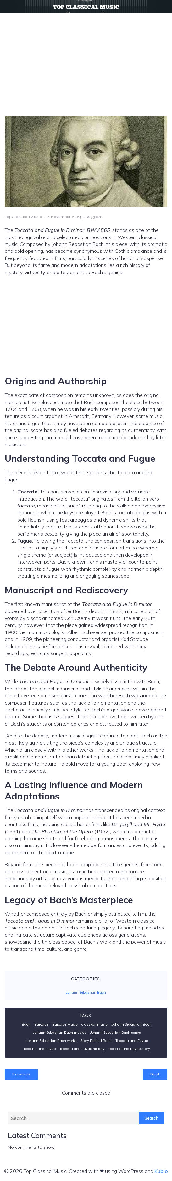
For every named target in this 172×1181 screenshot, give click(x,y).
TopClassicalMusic (23, 217)
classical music (94, 1024)
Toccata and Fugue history (81, 1049)
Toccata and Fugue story (129, 1049)
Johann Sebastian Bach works (51, 1040)
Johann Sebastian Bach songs (115, 1032)
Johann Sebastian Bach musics (59, 1032)
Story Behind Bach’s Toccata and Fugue (114, 1040)
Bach (26, 1024)
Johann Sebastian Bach (86, 992)
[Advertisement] (86, 59)
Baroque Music (65, 1024)
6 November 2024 (65, 217)
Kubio (161, 1171)
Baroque (41, 1024)
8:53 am (95, 217)
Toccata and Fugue (39, 1049)
